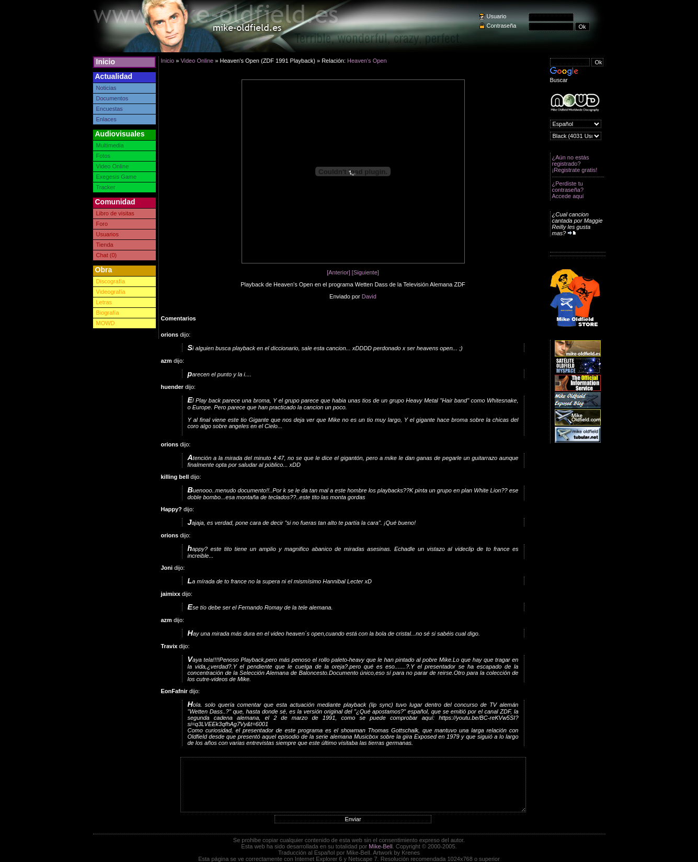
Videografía (110, 292)
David (369, 296)
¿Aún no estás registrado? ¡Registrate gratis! (575, 163)
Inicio (106, 62)
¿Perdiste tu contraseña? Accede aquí (568, 189)
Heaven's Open (366, 61)
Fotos (103, 156)
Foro (102, 224)
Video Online (112, 166)
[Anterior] (338, 272)
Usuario (497, 16)
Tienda (104, 245)
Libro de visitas (115, 213)
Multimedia (110, 145)
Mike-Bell (380, 846)
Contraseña (502, 25)
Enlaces (106, 119)
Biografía (107, 312)
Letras (104, 302)
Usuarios (107, 234)
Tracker (106, 187)
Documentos (112, 98)
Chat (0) (106, 255)
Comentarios (178, 318)
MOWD (105, 323)
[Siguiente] (365, 272)
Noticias (106, 88)
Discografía (110, 281)
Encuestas (109, 109)
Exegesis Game (116, 177)
